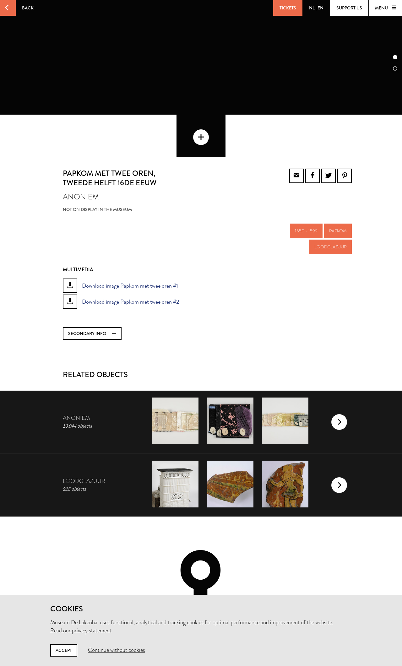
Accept (64, 650)
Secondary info (92, 295)
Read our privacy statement (80, 630)
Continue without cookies (116, 650)
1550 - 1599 (306, 192)
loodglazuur (330, 208)
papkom (338, 192)
